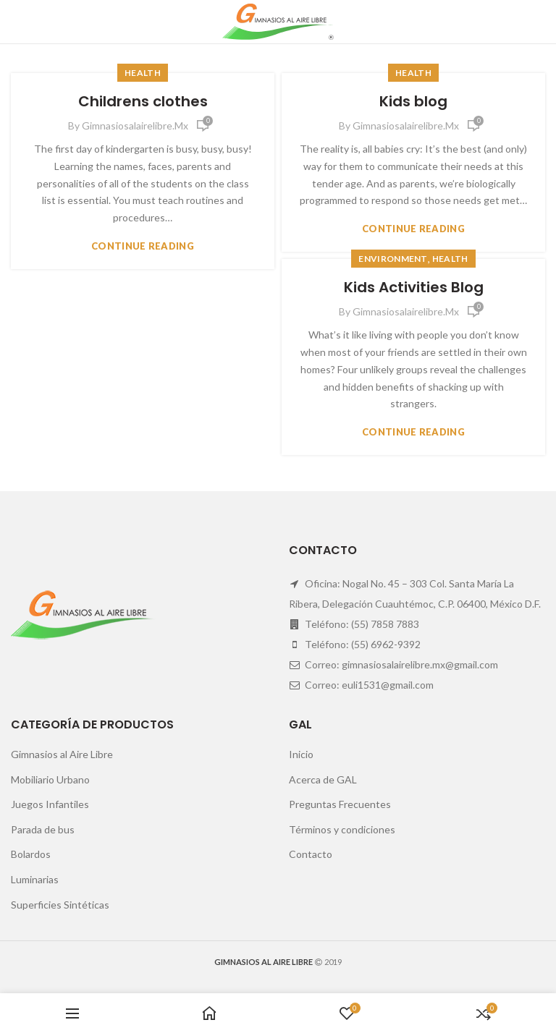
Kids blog (413, 101)
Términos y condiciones (342, 829)
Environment (392, 258)
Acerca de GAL (323, 779)
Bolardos (31, 854)
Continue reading (142, 246)
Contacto (310, 854)
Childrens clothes (143, 101)
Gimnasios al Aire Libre (62, 754)
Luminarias (35, 879)
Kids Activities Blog (414, 287)
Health (143, 72)
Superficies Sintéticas (60, 904)
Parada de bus (43, 829)
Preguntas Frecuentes (340, 804)
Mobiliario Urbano (50, 779)
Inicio (301, 754)
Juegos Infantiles (50, 804)
